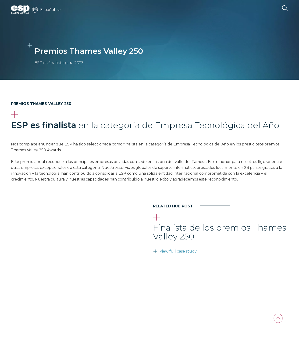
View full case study (178, 251)
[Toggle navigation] (273, 9)
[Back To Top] (278, 318)
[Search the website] (284, 9)
